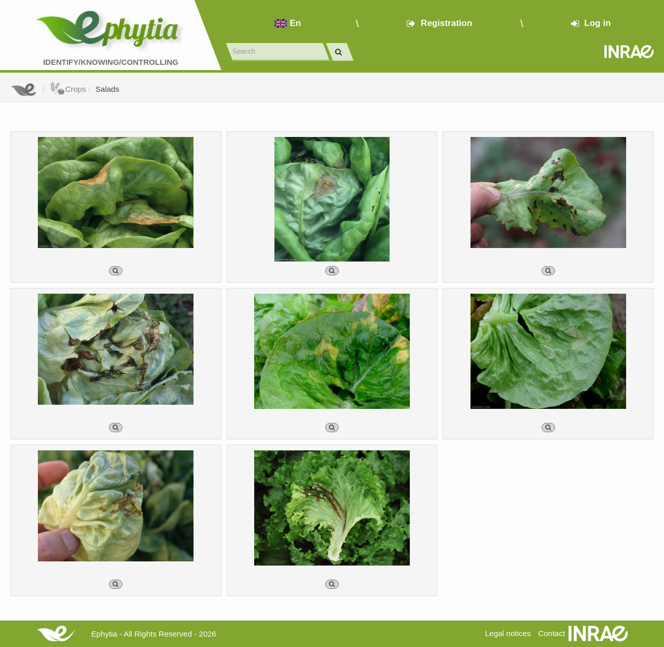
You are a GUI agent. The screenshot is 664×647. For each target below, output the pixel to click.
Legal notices (508, 633)
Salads (107, 89)
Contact (551, 633)
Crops (68, 89)
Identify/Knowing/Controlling (110, 62)
